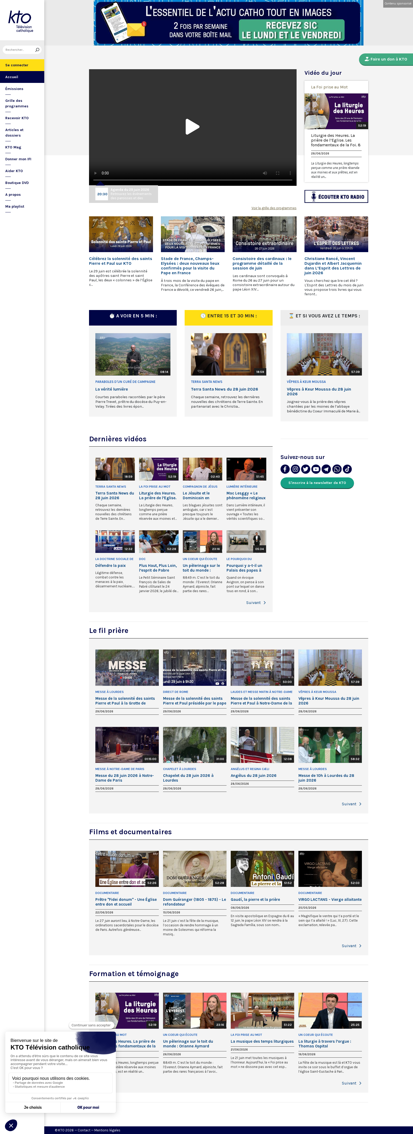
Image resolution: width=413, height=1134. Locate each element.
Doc (142, 559)
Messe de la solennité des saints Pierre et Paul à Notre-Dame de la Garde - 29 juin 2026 (261, 701)
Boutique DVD (17, 183)
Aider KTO (14, 171)
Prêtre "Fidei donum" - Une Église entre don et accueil (126, 902)
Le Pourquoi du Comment (239, 559)
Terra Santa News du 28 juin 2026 (224, 389)
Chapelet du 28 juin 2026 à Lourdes (188, 778)
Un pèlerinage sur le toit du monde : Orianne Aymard (201, 568)
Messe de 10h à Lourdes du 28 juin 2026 (326, 778)
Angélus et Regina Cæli (250, 769)
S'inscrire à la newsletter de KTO (317, 483)
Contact (84, 1130)
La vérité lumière (111, 389)
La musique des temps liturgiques (262, 1041)
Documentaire (107, 893)
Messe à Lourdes (109, 692)
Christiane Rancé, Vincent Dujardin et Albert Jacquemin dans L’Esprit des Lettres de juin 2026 (333, 265)
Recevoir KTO (17, 118)
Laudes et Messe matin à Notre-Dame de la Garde (262, 692)
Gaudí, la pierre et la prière (255, 899)
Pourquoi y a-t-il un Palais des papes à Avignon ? (244, 568)
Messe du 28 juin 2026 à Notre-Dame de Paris (124, 778)
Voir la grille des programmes (274, 208)
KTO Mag (13, 147)
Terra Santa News (206, 382)
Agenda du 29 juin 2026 (130, 190)
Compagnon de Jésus (200, 486)
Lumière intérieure (242, 486)
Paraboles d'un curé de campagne (125, 382)
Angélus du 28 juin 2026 (254, 775)
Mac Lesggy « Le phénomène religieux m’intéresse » (246, 495)
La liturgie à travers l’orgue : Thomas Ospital (324, 1043)
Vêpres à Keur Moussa (306, 382)
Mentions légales (107, 1130)
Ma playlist (14, 206)
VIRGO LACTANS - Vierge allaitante (330, 899)
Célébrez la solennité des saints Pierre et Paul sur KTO (120, 261)
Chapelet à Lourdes (179, 769)
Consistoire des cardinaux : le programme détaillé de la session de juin (262, 263)
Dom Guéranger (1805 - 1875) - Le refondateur (194, 902)
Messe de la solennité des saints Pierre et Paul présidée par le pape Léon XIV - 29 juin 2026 (194, 701)
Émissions (14, 89)
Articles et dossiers (14, 133)
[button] (265, 603)
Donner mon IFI (18, 159)
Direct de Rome (175, 692)
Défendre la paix (110, 565)
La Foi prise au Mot (329, 86)
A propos (13, 194)
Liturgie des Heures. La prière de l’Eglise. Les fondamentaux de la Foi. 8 (336, 140)
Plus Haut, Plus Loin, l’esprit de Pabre (158, 568)
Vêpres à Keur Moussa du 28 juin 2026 (319, 391)
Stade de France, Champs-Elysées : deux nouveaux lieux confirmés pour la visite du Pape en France (190, 265)
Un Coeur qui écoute (200, 559)
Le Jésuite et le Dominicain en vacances (196, 495)
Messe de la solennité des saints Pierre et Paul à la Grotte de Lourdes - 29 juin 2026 (125, 701)
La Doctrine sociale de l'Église (114, 559)
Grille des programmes (16, 103)
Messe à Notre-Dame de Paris (119, 769)
